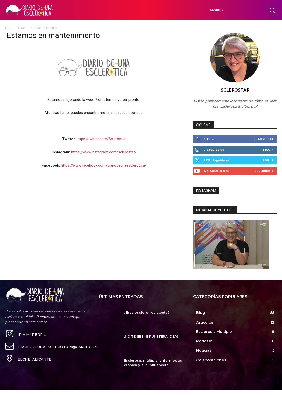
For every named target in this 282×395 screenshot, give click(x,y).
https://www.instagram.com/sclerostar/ (103, 152)
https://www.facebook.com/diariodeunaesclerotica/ (103, 165)
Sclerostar (235, 90)
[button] (272, 10)
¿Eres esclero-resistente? (147, 312)
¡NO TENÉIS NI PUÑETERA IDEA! (151, 336)
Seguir (268, 149)
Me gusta (265, 139)
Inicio (9, 28)
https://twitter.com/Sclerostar (101, 139)
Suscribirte (264, 171)
